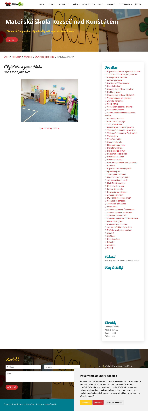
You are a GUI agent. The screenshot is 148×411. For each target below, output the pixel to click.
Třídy (75, 4)
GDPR (100, 4)
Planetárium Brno (114, 148)
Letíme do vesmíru (115, 189)
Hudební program (114, 221)
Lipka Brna (111, 207)
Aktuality (64, 4)
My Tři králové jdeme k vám (119, 198)
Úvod (41, 4)
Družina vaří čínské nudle (118, 83)
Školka (110, 248)
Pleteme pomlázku (115, 118)
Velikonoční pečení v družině (119, 107)
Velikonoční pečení (115, 110)
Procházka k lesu (114, 160)
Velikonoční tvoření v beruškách (121, 130)
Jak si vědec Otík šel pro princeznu (122, 74)
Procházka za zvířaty (116, 151)
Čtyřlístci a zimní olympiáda (119, 168)
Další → (56, 128)
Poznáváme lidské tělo (117, 154)
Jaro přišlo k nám (114, 124)
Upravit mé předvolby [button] (114, 402)
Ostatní (110, 233)
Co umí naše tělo (114, 142)
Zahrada (110, 245)
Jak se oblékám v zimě (117, 180)
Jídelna (138, 4)
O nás (12, 39)
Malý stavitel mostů (115, 186)
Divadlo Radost (113, 86)
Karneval (111, 165)
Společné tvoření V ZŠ (116, 215)
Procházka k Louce (115, 157)
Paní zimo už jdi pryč (116, 121)
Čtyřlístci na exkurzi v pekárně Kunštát (123, 71)
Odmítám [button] (98, 402)
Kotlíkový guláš (113, 92)
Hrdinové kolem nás (116, 145)
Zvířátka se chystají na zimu (119, 230)
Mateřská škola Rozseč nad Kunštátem (62, 22)
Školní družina (113, 239)
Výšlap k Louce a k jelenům (119, 98)
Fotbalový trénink (114, 80)
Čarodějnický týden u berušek (120, 89)
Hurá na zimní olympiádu (118, 177)
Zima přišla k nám (115, 195)
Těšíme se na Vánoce (116, 204)
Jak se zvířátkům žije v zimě (119, 227)
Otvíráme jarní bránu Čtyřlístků (120, 127)
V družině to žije (114, 139)
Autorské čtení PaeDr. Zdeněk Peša (122, 218)
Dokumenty (88, 4)
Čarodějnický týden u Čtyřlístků (120, 95)
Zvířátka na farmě (115, 101)
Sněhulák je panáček (116, 201)
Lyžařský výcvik (113, 171)
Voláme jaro (112, 136)
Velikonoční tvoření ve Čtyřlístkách (122, 133)
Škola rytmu (112, 104)
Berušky (110, 242)
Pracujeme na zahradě (117, 77)
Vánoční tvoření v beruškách (119, 212)
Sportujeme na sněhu (116, 174)
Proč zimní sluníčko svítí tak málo (121, 162)
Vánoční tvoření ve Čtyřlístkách (120, 209)
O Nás (51, 4)
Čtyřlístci (28, 57)
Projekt (111, 4)
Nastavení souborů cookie (46, 404)
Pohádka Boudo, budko (117, 224)
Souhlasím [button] (86, 402)
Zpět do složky (46, 128)
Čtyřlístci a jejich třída (44, 57)
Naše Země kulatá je (116, 183)
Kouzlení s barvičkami (116, 192)
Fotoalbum (124, 4)
